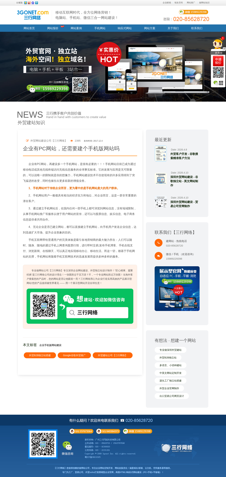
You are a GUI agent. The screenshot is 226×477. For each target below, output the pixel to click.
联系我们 (196, 28)
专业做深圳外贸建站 (171, 349)
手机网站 (99, 28)
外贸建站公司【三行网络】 (112, 355)
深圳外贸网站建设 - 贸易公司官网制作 (184, 204)
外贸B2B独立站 (168, 357)
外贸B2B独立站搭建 (40, 355)
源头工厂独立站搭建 (171, 380)
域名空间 (178, 2)
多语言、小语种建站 (171, 365)
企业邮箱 (167, 2)
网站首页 (29, 28)
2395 (75, 140)
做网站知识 (204, 2)
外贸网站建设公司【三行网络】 (46, 140)
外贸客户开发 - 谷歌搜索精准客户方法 (184, 156)
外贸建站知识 (31, 122)
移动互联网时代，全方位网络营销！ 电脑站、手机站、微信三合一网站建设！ (86, 15)
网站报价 (52, 28)
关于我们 (173, 28)
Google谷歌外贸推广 (74, 355)
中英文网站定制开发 (171, 373)
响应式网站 (125, 28)
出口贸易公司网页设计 (172, 396)
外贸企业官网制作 (169, 388)
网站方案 (149, 28)
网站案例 (76, 28)
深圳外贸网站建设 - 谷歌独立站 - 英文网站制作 (184, 181)
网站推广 (191, 2)
